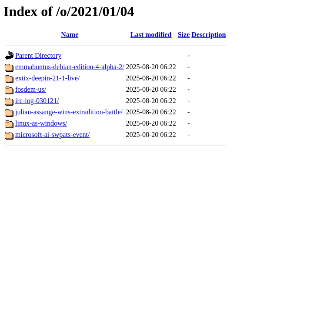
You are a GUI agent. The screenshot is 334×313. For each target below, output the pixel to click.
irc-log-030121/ (37, 100)
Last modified (151, 34)
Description (208, 34)
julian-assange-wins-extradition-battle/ (69, 112)
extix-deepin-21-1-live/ (47, 78)
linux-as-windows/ (41, 123)
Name (69, 34)
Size (184, 34)
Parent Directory (38, 55)
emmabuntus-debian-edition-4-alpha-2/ (69, 66)
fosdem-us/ (30, 89)
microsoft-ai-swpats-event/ (52, 134)
